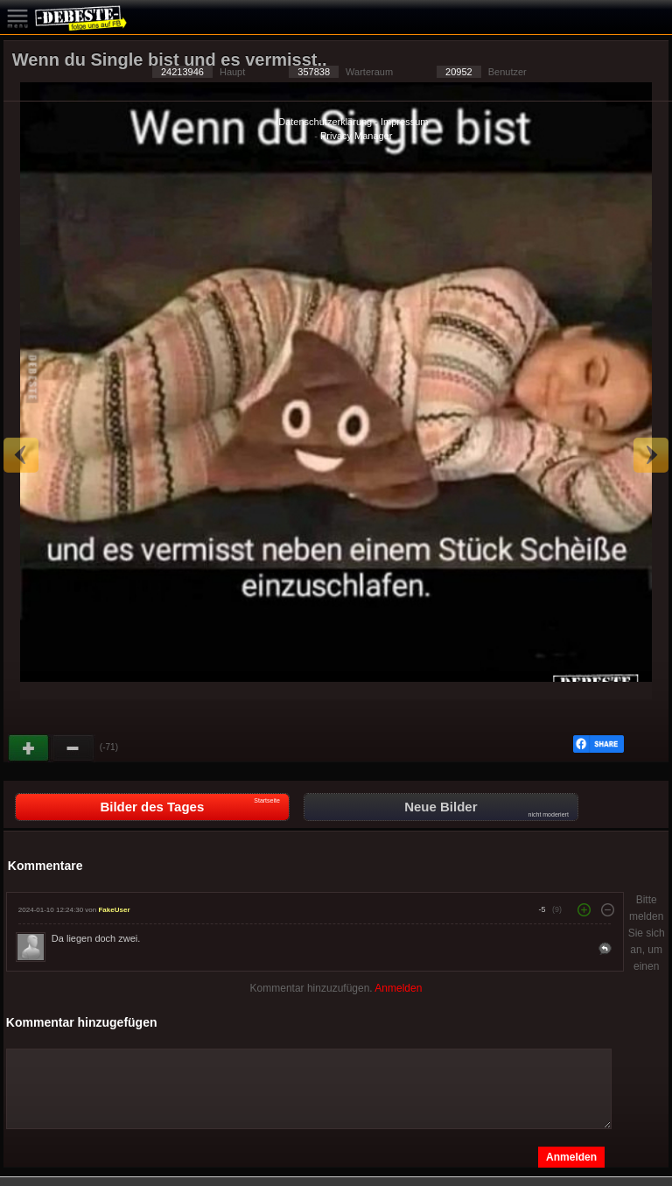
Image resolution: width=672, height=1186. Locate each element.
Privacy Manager (356, 135)
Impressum (404, 121)
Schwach (73, 748)
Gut (30, 748)
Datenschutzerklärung (325, 121)
